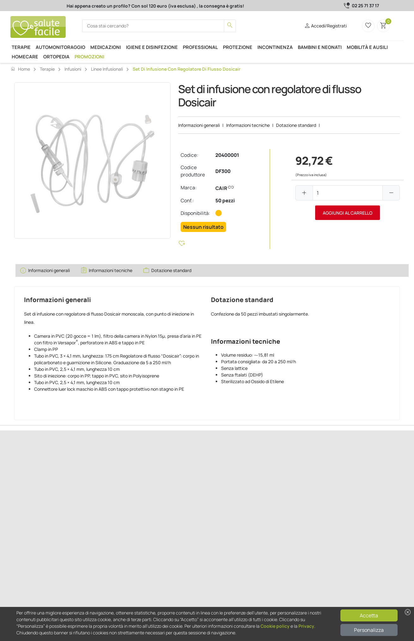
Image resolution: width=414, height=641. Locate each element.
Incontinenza (275, 47)
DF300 (223, 171)
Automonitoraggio (60, 47)
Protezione (237, 47)
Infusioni (72, 69)
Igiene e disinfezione (152, 47)
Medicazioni (105, 47)
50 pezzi (225, 200)
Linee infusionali (107, 69)
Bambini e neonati (320, 47)
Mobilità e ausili (367, 47)
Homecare (25, 56)
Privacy (306, 626)
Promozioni (89, 56)
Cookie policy (275, 626)
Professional (200, 47)
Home (20, 69)
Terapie (21, 47)
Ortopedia (56, 56)
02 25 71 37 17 (365, 6)
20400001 (227, 155)
